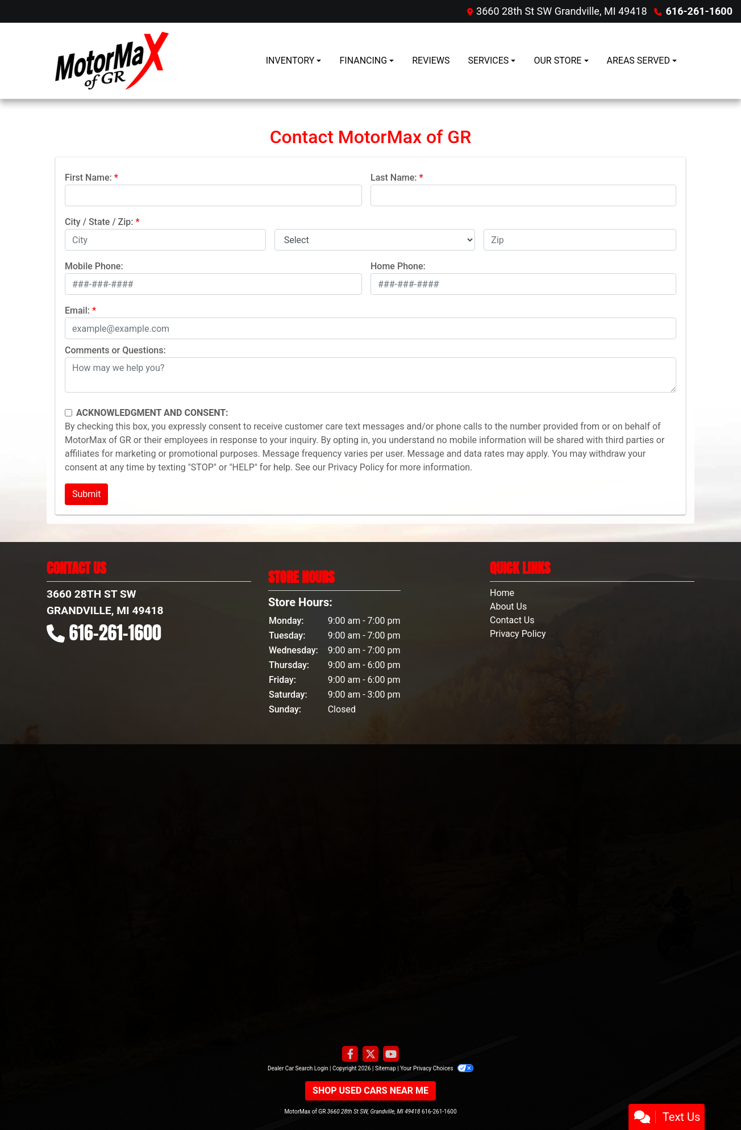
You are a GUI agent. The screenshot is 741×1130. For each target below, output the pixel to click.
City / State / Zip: (99, 221)
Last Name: (393, 177)
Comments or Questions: (115, 350)
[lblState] (375, 240)
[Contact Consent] (68, 412)
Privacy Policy (356, 467)
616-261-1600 (699, 11)
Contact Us (512, 620)
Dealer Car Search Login (298, 1068)
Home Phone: (398, 266)
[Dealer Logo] (112, 61)
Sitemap (385, 1068)
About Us (508, 606)
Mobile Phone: (94, 266)
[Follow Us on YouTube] (391, 1054)
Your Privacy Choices (436, 1068)
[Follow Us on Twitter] (370, 1054)
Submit (86, 494)
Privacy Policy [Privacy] (518, 633)
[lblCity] (165, 240)
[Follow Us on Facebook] (350, 1054)
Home (502, 592)
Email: (77, 310)
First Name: (88, 177)
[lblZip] (580, 240)
